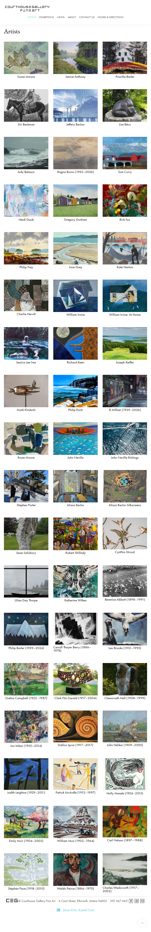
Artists (32, 17)
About (72, 17)
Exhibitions (46, 17)
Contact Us (87, 17)
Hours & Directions (110, 17)
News (60, 17)
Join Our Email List (76, 910)
